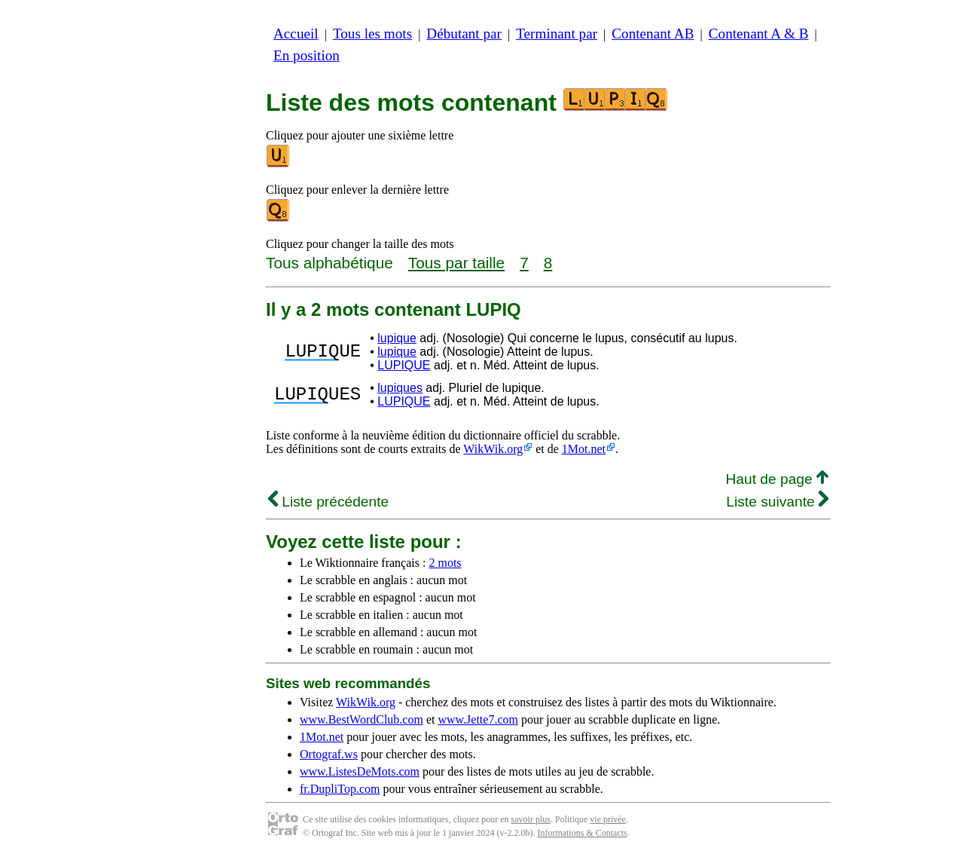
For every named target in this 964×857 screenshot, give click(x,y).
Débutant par (464, 33)
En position (306, 55)
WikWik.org (493, 448)
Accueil (296, 33)
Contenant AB (653, 33)
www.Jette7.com (478, 719)
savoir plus (531, 819)
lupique (396, 338)
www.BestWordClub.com (361, 719)
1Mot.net (584, 448)
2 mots (445, 562)
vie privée (608, 819)
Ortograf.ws (329, 754)
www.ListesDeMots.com (359, 771)
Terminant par (556, 33)
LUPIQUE (403, 365)
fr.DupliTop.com (340, 788)
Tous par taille (456, 262)
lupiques (400, 387)
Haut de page (776, 479)
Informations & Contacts (582, 833)
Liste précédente (328, 502)
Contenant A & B (759, 33)
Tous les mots (372, 33)
